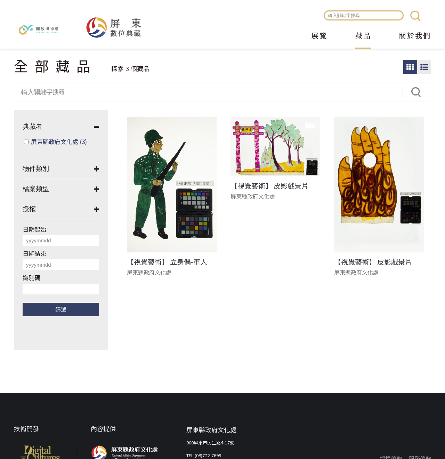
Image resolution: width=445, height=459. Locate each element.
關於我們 (415, 36)
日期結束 (34, 253)
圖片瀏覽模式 (410, 67)
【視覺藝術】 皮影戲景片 (269, 186)
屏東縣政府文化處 (59, 141)
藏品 (363, 36)
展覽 (319, 36)
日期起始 (34, 229)
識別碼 (31, 277)
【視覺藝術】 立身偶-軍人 (167, 262)
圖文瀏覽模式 (424, 67)
